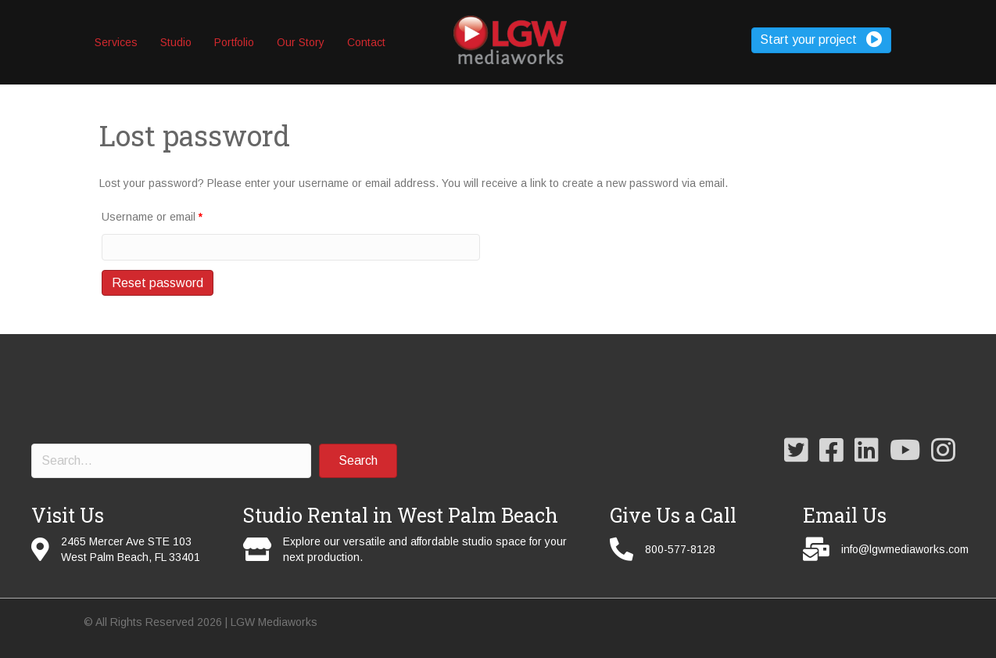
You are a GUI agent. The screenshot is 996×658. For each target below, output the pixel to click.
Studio (176, 42)
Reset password (157, 282)
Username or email (152, 216)
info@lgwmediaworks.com (905, 549)
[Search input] (171, 461)
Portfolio (234, 42)
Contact (366, 42)
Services (116, 42)
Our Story (300, 42)
